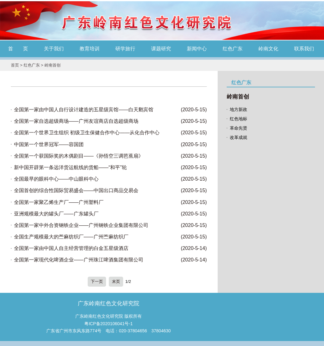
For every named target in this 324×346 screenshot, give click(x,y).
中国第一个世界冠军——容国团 (49, 144)
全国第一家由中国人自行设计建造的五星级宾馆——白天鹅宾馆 (83, 109)
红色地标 (238, 118)
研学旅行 (125, 48)
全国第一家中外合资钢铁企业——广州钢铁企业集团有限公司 (81, 225)
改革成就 (238, 137)
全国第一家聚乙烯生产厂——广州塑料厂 (59, 202)
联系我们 (304, 48)
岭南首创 (52, 65)
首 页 (18, 48)
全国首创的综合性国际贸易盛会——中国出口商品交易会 (76, 190)
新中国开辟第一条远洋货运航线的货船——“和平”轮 (70, 167)
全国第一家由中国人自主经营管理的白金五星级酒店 (71, 248)
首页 (15, 65)
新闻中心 (197, 48)
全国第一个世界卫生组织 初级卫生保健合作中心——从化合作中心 (87, 132)
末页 (116, 281)
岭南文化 (268, 48)
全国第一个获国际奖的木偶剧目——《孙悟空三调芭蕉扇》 (78, 156)
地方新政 (238, 109)
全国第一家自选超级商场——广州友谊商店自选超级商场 (76, 121)
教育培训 (90, 48)
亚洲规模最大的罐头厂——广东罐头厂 (56, 213)
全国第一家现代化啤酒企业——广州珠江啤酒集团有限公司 (78, 259)
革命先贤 (238, 128)
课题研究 (161, 48)
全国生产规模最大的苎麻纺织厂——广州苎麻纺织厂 (71, 236)
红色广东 (233, 48)
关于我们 (54, 48)
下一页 (97, 281)
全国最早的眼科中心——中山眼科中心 (56, 179)
